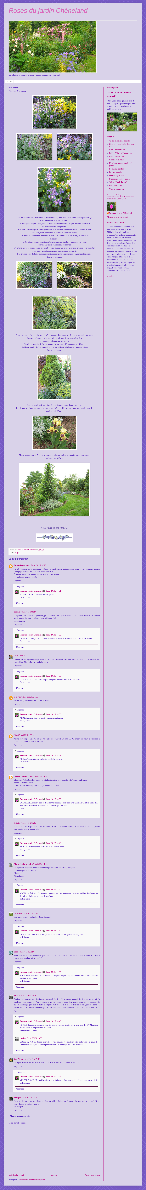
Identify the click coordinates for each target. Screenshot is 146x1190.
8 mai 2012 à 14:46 (53, 1021)
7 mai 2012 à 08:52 (25, 656)
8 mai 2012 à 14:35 (53, 676)
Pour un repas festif (117, 175)
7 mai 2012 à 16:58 (30, 913)
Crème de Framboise (117, 150)
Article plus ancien (92, 1175)
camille (17, 612)
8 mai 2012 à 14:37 (53, 755)
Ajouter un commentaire (20, 1116)
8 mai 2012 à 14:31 (53, 591)
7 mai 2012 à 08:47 (28, 612)
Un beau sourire (115, 185)
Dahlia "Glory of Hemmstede (120, 153)
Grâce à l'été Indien (117, 160)
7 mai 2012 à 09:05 (32, 697)
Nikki (16, 735)
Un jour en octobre (116, 189)
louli (16, 656)
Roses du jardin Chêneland (48, 10)
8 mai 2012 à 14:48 (53, 1077)
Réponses (21, 586)
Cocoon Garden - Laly (23, 776)
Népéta (17, 553)
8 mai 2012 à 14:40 (53, 843)
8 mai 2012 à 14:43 (53, 931)
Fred (16, 952)
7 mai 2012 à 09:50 (26, 735)
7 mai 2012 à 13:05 (28, 823)
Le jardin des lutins (22, 565)
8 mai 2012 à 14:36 (53, 714)
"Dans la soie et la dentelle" (120, 141)
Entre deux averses (116, 156)
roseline (17, 996)
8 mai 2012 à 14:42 (53, 890)
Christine (18, 913)
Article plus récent (16, 1175)
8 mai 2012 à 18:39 (34, 1038)
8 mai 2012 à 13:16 (28, 996)
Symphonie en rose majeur (119, 179)
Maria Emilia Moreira (23, 864)
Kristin (17, 823)
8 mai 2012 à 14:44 (53, 972)
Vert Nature (19, 1059)
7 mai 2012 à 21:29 (26, 952)
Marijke (17, 1097)
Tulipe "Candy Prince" (118, 182)
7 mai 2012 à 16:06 (40, 864)
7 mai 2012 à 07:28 (38, 565)
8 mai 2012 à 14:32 (53, 635)
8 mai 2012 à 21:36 (29, 1097)
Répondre (18, 581)
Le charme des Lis (116, 169)
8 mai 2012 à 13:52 (32, 1059)
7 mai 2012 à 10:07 (40, 776)
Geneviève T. (19, 697)
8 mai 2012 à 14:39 (53, 799)
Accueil (9, 81)
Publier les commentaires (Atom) (33, 1180)
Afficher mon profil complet (118, 217)
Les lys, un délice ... (117, 172)
